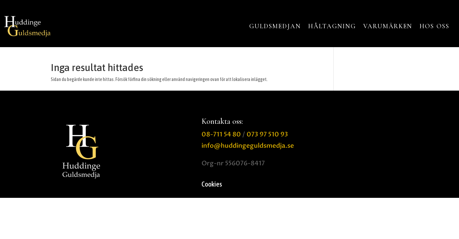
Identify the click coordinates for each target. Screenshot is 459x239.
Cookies (211, 185)
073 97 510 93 (267, 134)
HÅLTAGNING (332, 26)
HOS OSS (434, 26)
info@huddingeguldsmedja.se (247, 145)
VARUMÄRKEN (387, 26)
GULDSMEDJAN (275, 26)
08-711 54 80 (221, 134)
